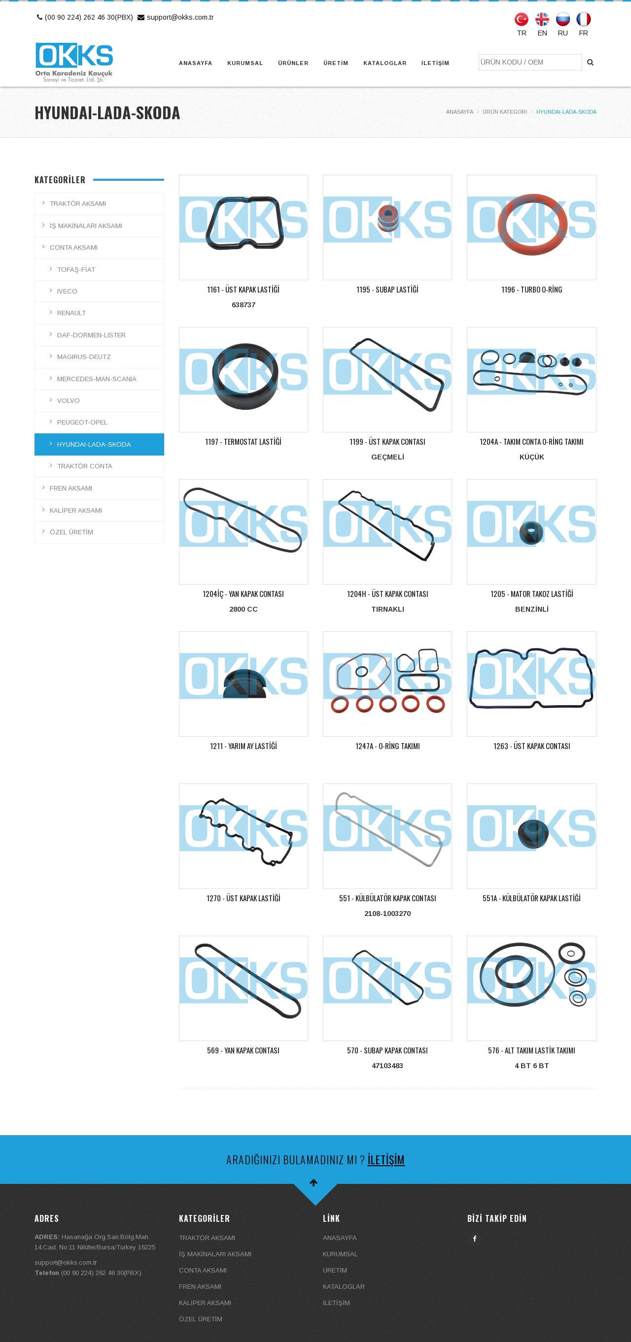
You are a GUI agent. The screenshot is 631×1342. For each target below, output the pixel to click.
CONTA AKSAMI (74, 247)
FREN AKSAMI (71, 488)
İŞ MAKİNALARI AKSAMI (86, 225)
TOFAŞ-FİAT (76, 269)
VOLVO (68, 400)
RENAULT (71, 313)
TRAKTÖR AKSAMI (78, 203)
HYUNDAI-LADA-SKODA (94, 444)
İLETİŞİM (435, 63)
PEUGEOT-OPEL (82, 422)
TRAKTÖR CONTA (84, 466)
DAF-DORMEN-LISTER (91, 335)
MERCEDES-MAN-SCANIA (97, 379)
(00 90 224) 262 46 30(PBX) (84, 17)
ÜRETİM (336, 63)
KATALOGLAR (385, 63)
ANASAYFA (195, 63)
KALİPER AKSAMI (76, 510)
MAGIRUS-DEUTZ (84, 356)
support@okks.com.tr (174, 17)
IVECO (67, 291)
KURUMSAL (245, 63)
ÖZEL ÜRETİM (71, 532)
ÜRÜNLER (293, 63)
